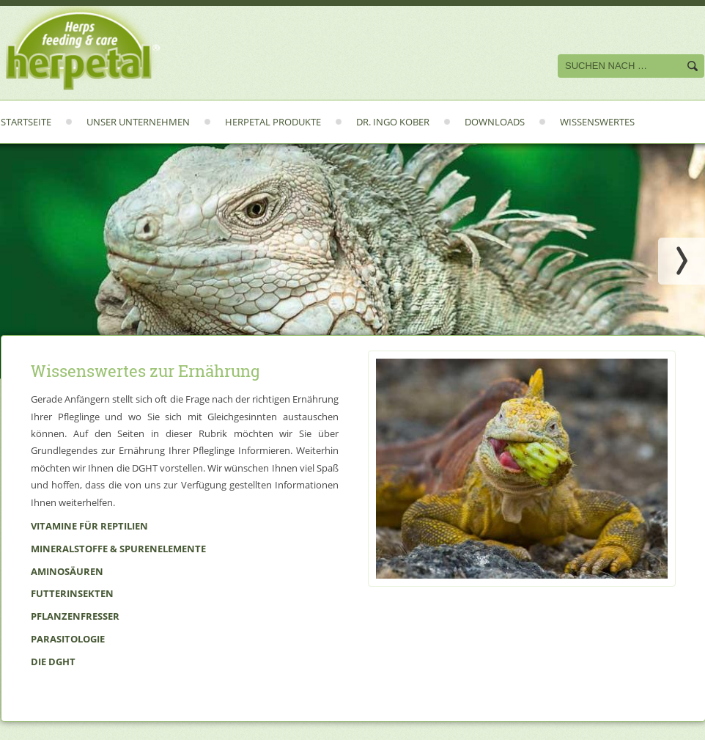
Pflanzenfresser (75, 616)
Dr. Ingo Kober (392, 121)
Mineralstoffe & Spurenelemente (118, 548)
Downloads (495, 121)
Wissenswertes (597, 121)
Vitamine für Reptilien (89, 525)
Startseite (26, 121)
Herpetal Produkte (273, 121)
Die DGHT (53, 661)
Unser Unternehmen (138, 121)
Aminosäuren (67, 571)
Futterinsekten (72, 593)
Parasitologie (68, 638)
